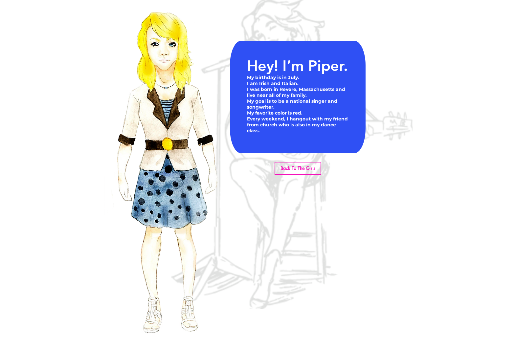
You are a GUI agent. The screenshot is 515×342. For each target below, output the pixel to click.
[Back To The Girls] (298, 168)
